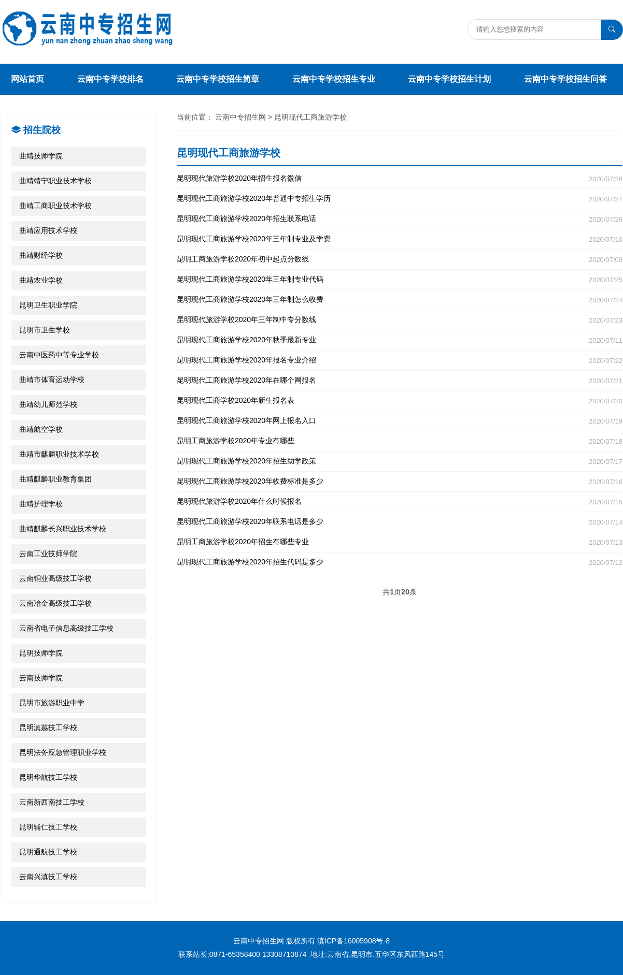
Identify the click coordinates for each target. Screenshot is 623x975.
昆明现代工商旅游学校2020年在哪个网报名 (399, 380)
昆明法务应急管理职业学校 (62, 752)
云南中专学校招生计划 (449, 79)
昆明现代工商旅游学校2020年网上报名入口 (399, 420)
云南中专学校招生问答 (565, 79)
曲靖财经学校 (41, 255)
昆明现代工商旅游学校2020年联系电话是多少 (399, 521)
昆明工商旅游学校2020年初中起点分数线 (399, 259)
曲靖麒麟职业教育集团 (55, 479)
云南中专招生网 (240, 117)
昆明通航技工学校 (48, 852)
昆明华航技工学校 (48, 777)
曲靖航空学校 (41, 429)
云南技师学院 (41, 678)
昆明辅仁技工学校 (48, 827)
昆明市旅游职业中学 (51, 702)
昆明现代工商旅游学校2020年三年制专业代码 (399, 279)
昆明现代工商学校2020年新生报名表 (399, 400)
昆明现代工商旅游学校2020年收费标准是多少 (399, 481)
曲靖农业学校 (41, 280)
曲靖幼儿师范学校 (48, 404)
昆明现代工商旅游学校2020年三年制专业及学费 (399, 239)
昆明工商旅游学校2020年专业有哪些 (399, 440)
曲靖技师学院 (41, 156)
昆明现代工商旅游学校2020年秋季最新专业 (399, 340)
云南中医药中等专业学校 (59, 355)
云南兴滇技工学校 (48, 876)
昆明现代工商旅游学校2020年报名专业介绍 (399, 360)
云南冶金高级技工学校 (55, 603)
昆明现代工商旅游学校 (310, 117)
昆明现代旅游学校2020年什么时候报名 (399, 501)
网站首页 (27, 79)
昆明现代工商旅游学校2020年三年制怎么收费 (399, 299)
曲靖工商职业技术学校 (55, 205)
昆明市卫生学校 (44, 330)
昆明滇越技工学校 (48, 727)
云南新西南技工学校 (51, 802)
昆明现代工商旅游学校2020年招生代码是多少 (399, 562)
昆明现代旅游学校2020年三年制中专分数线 (399, 319)
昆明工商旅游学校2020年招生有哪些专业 (399, 541)
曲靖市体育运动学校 (51, 379)
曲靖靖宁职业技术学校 (55, 181)
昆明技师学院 (41, 653)
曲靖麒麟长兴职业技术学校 (62, 529)
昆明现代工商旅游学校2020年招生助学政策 (399, 461)
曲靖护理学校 (41, 504)
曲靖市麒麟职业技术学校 (59, 454)
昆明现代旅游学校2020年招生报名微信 (399, 178)
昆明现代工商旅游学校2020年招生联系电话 (399, 218)
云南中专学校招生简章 (217, 79)
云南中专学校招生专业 (333, 79)
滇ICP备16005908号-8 (353, 941)
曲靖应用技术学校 (48, 230)
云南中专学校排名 (110, 79)
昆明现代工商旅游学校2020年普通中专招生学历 (399, 198)
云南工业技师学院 (48, 553)
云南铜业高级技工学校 (55, 578)
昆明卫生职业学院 (48, 305)
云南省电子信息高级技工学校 (66, 628)
